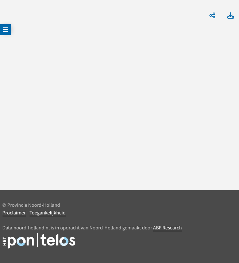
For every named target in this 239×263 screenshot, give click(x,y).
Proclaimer (14, 212)
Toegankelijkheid (48, 212)
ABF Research (167, 227)
